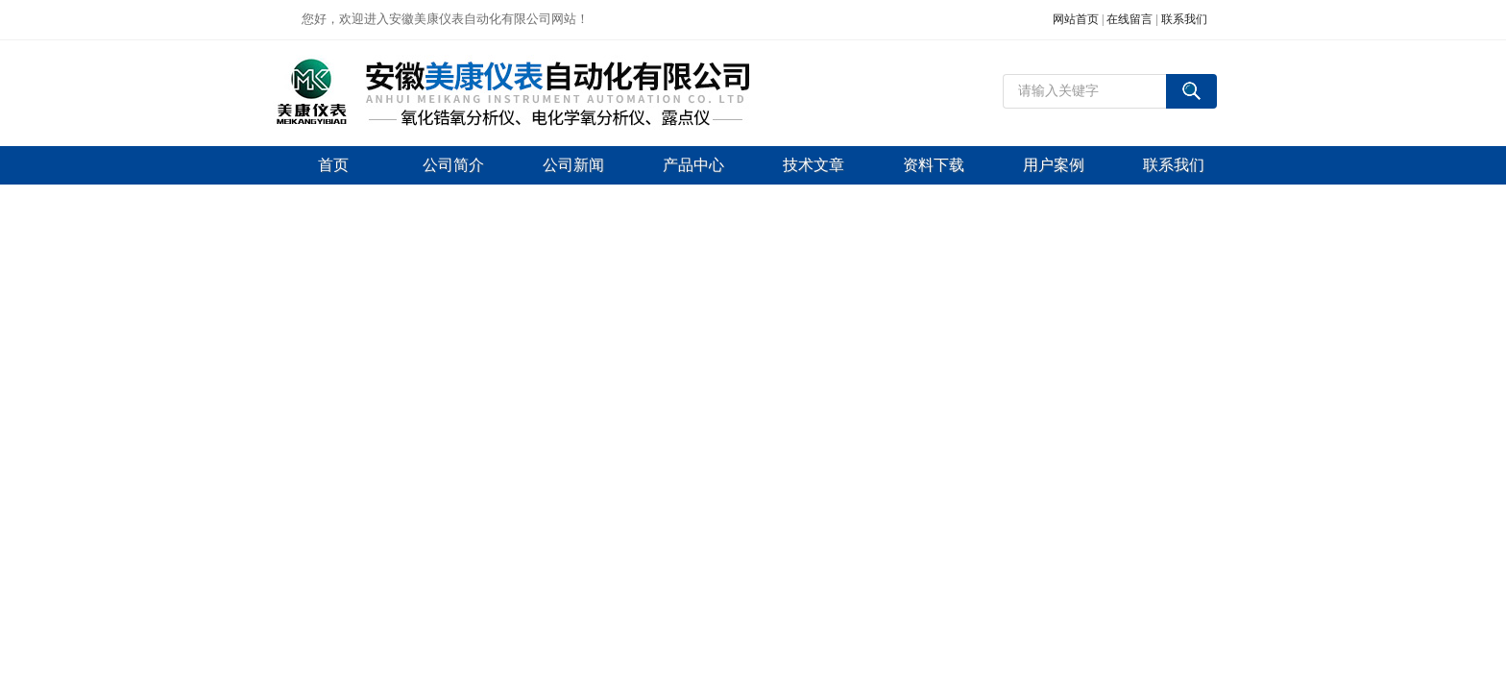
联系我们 (1184, 19)
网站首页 (1076, 19)
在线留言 (1129, 19)
